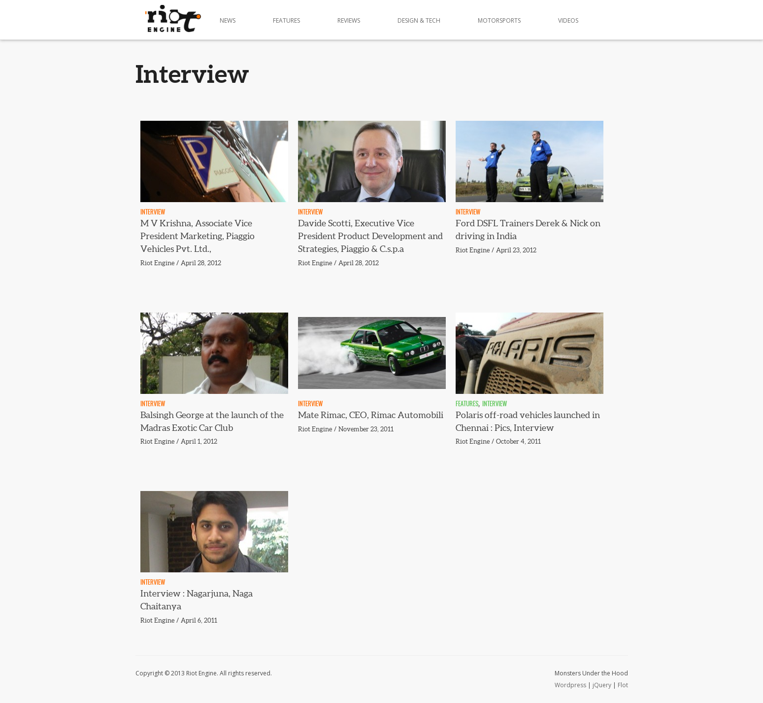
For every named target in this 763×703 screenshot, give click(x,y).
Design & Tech (419, 20)
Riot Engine (157, 263)
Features (286, 20)
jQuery (602, 685)
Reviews (348, 20)
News (227, 20)
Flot (623, 685)
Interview (152, 212)
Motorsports (499, 20)
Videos (568, 20)
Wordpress (570, 685)
